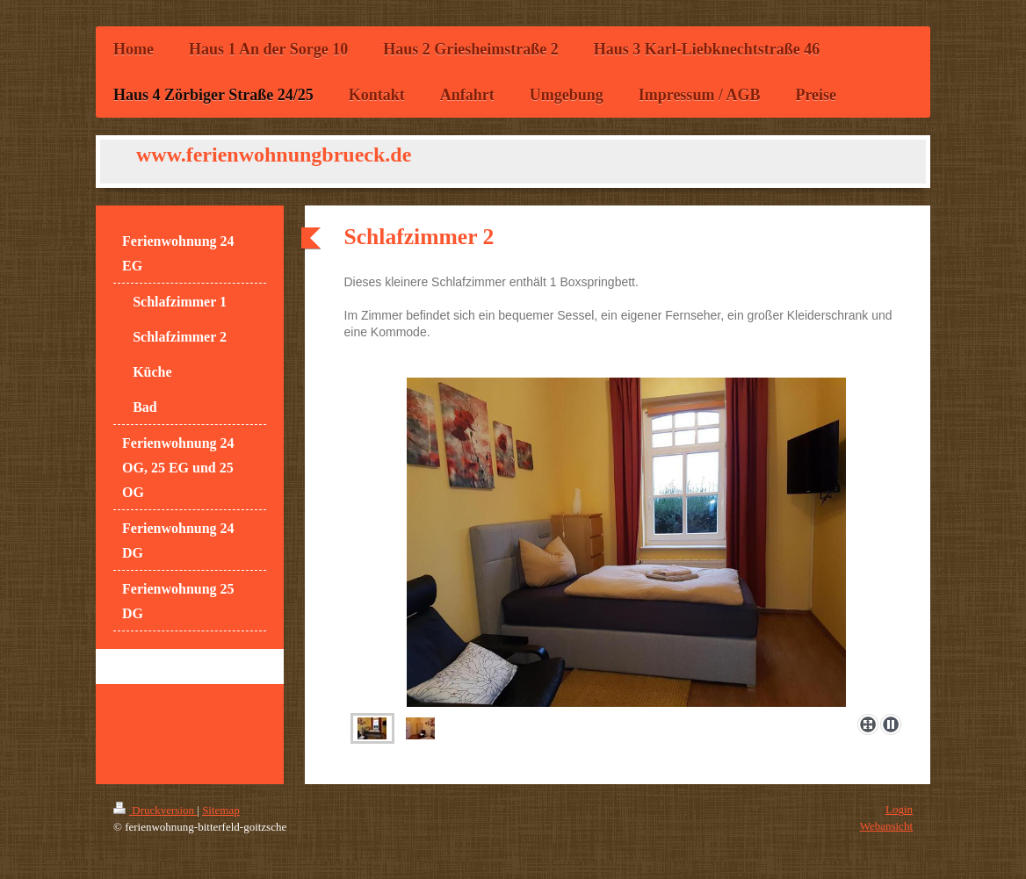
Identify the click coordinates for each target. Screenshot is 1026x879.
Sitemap (221, 810)
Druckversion (155, 810)
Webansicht (886, 825)
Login (899, 809)
